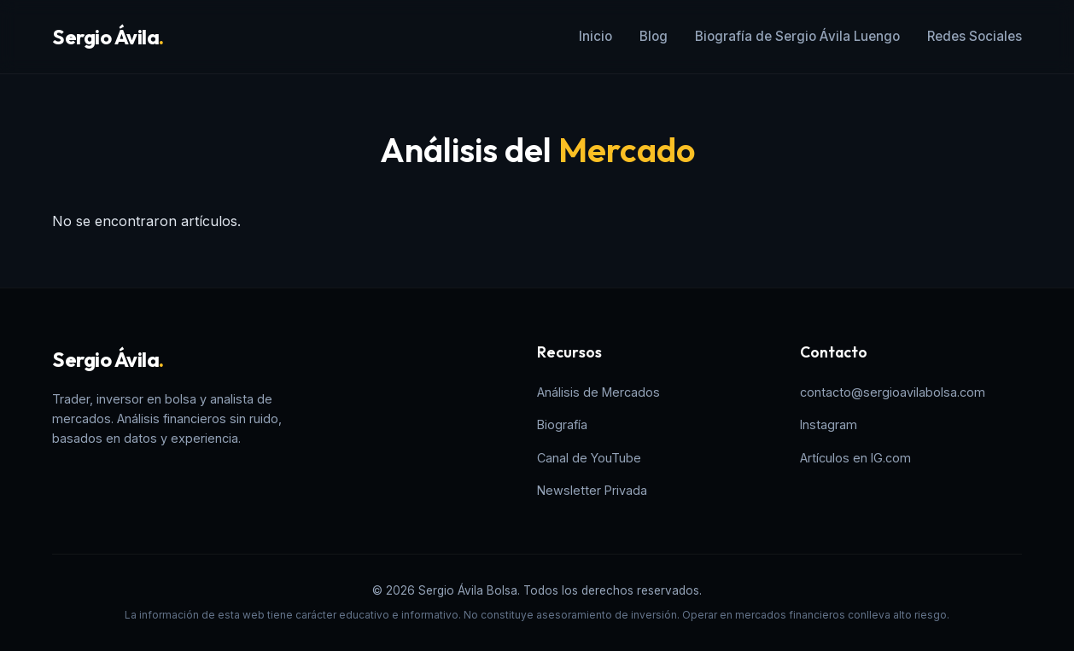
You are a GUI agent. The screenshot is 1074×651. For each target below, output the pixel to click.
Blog (653, 36)
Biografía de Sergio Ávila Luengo (797, 36)
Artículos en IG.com (855, 457)
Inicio (595, 36)
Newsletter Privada (592, 490)
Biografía (562, 424)
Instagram (828, 424)
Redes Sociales (974, 36)
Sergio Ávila (108, 36)
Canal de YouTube (589, 457)
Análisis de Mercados (598, 392)
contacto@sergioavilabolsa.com (892, 392)
